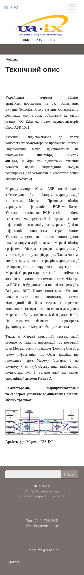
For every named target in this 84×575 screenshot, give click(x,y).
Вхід (14, 7)
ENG (51, 40)
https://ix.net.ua (46, 526)
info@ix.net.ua (47, 550)
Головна (12, 59)
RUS (39, 40)
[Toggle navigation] (72, 9)
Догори (15, 562)
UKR (26, 40)
